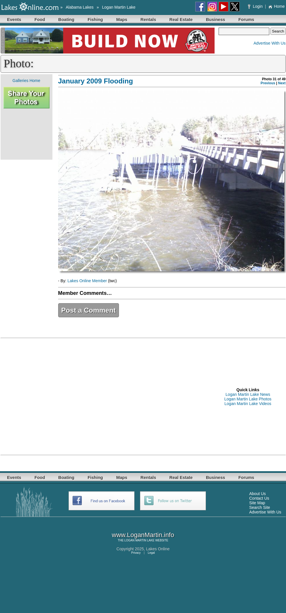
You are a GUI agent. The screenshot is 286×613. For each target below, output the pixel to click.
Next (281, 83)
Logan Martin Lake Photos (247, 399)
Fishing (95, 19)
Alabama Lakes (80, 7)
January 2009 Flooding (95, 81)
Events (14, 19)
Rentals (148, 19)
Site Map (257, 503)
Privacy (136, 552)
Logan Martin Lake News (248, 394)
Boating (66, 19)
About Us (257, 493)
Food (40, 19)
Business (215, 19)
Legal (151, 552)
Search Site (259, 507)
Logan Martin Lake (118, 7)
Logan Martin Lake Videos (247, 403)
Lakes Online (158, 549)
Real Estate (181, 19)
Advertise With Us (269, 43)
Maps (121, 19)
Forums (246, 19)
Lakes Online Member (87, 280)
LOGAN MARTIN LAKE (139, 540)
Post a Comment (88, 310)
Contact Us (259, 498)
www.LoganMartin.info (143, 534)
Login (256, 6)
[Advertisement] (26, 134)
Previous (268, 83)
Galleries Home (26, 80)
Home (276, 6)
